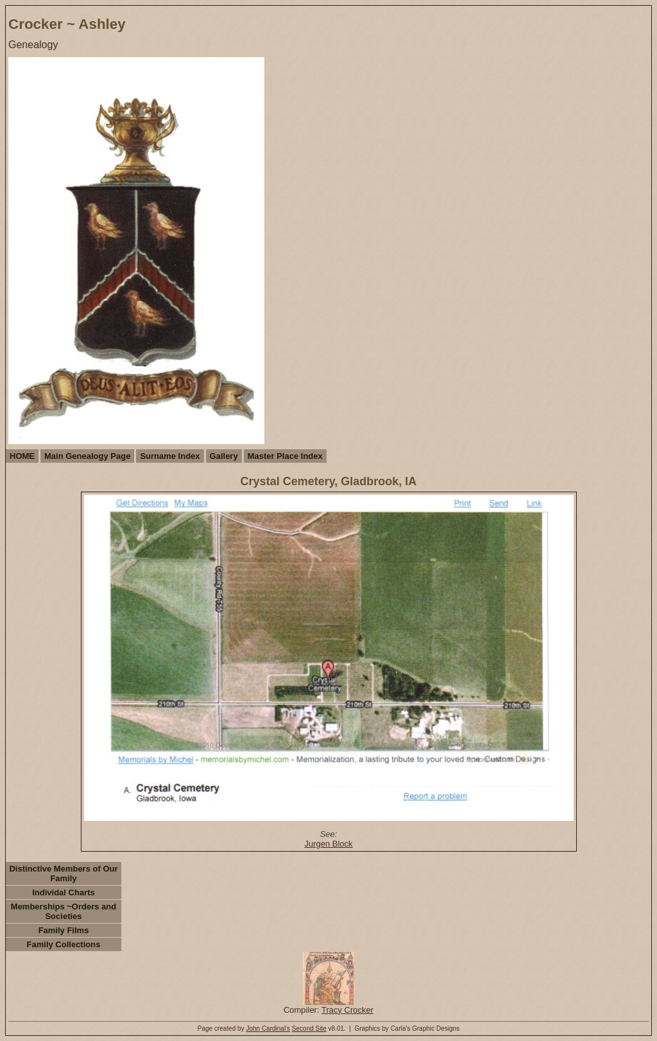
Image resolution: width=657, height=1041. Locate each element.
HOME (22, 456)
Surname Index (170, 456)
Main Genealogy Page (87, 456)
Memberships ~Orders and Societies (63, 911)
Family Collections (64, 944)
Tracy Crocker (347, 1010)
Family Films (63, 930)
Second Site (309, 1028)
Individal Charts (63, 892)
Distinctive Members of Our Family (63, 873)
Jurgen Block (328, 843)
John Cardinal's (268, 1028)
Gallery (224, 456)
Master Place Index (285, 456)
